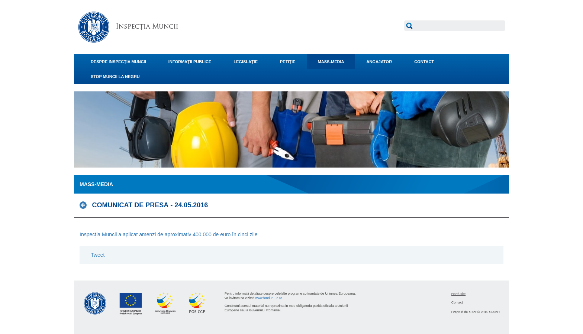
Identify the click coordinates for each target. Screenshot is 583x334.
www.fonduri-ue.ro (269, 298)
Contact (457, 302)
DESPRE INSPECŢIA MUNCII (118, 61)
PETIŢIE (288, 61)
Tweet (97, 255)
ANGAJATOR (379, 61)
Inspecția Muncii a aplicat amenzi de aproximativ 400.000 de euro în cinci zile (169, 234)
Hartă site (458, 294)
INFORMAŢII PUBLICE (190, 61)
